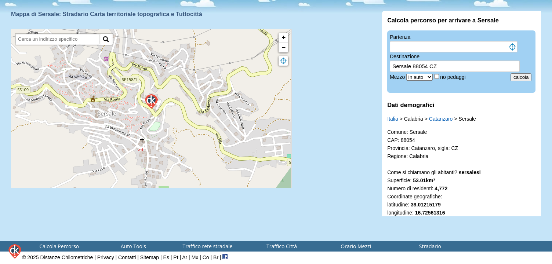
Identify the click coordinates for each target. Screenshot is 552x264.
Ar (184, 257)
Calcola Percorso (59, 246)
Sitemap (149, 257)
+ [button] (284, 37)
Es (166, 257)
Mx (195, 257)
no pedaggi (453, 77)
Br (215, 257)
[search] (57, 39)
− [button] (284, 47)
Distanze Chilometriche (66, 257)
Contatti (127, 257)
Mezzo (398, 77)
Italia (392, 119)
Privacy (105, 257)
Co (206, 257)
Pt (175, 257)
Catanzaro (441, 119)
